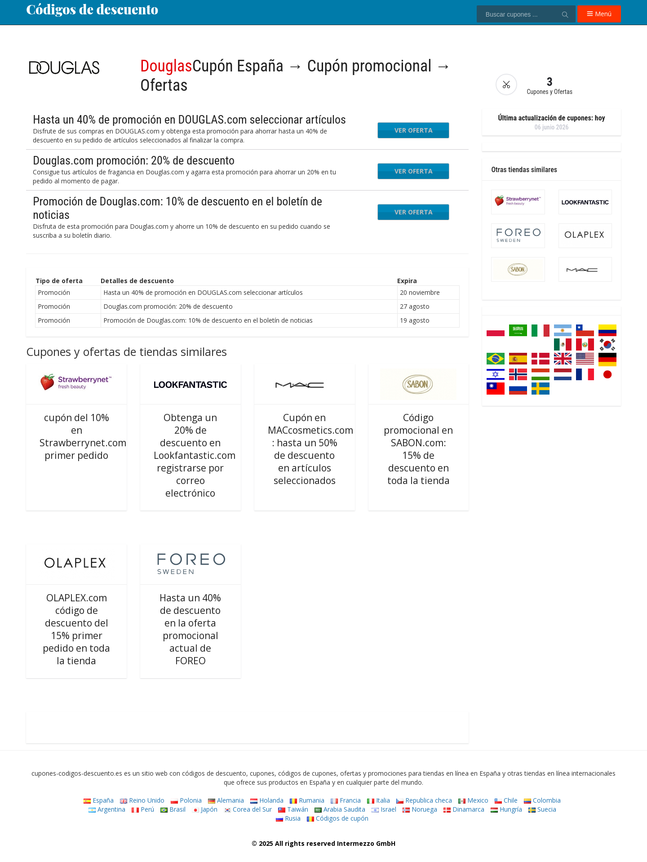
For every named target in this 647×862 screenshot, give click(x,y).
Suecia (542, 809)
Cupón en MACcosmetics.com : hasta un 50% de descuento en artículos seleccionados (310, 449)
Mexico (473, 800)
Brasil (173, 809)
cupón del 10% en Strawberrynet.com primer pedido (83, 436)
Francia (346, 800)
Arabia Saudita (340, 809)
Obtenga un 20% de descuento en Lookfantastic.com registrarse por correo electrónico (194, 455)
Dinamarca (463, 809)
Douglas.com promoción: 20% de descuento (134, 160)
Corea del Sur (248, 809)
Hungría (506, 809)
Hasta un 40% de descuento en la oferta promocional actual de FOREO (190, 629)
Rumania (307, 800)
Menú (599, 13)
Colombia (542, 800)
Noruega (420, 809)
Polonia (186, 800)
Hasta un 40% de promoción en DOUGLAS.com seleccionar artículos (189, 119)
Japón (204, 809)
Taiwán (293, 809)
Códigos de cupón (337, 818)
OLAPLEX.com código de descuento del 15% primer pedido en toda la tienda (76, 629)
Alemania (226, 800)
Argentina (107, 809)
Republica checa (424, 800)
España (99, 800)
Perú (143, 809)
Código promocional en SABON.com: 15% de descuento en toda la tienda (418, 449)
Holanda (267, 800)
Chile (506, 800)
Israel (384, 809)
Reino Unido (142, 800)
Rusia (288, 818)
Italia (378, 800)
